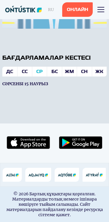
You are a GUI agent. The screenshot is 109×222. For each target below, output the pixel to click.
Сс (25, 71)
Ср (39, 71)
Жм (69, 71)
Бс (54, 71)
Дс (9, 71)
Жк (99, 71)
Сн (84, 71)
